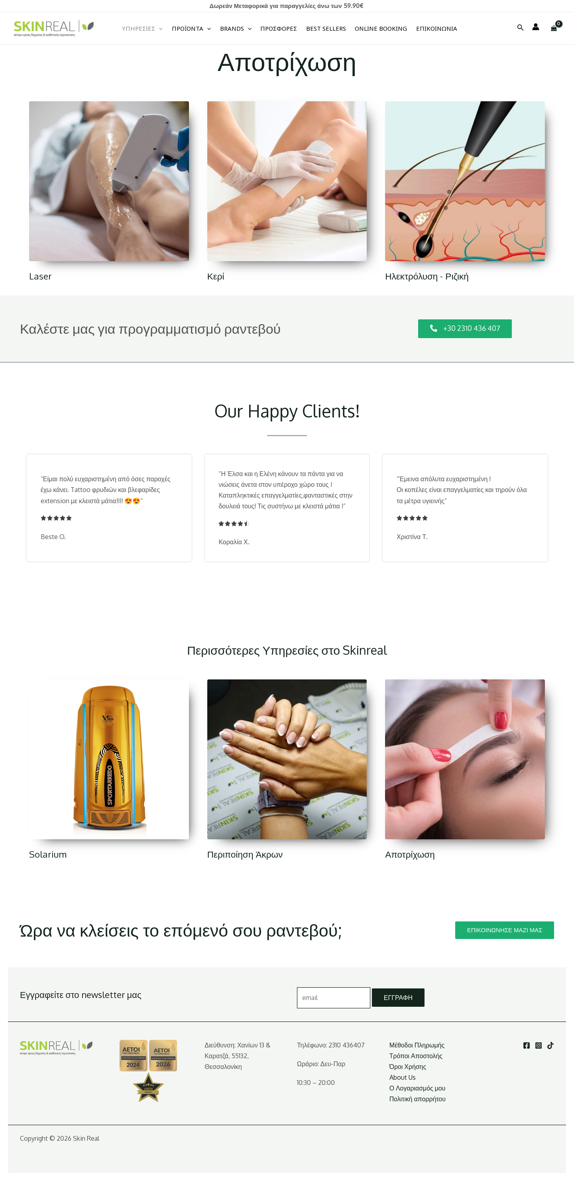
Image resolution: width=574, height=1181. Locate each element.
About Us (402, 1077)
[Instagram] (538, 1045)
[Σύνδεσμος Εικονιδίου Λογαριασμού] (535, 26)
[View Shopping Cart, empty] (553, 28)
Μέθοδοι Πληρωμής (417, 1045)
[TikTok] (550, 1045)
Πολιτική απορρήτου (417, 1099)
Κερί (216, 275)
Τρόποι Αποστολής (416, 1056)
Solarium (48, 854)
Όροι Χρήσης (408, 1067)
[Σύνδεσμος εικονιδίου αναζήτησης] (520, 28)
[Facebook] (526, 1045)
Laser (40, 275)
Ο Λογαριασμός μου (417, 1088)
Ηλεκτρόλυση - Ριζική (427, 275)
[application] (160, 28)
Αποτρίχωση (410, 854)
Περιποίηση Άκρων (246, 854)
